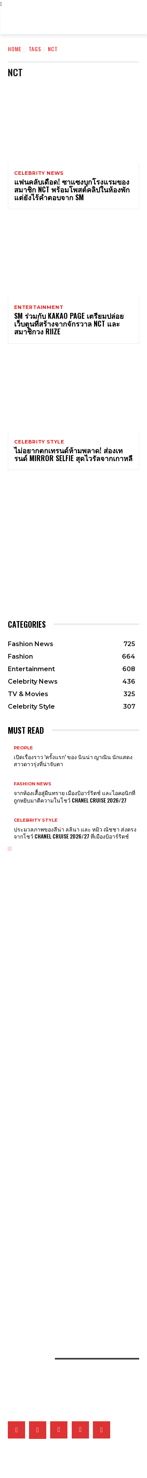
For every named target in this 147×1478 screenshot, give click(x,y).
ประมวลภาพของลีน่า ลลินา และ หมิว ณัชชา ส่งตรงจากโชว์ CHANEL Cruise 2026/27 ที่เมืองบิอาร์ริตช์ (75, 832)
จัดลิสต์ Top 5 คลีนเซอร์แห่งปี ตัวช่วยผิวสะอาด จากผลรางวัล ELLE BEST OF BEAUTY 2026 (71, 1234)
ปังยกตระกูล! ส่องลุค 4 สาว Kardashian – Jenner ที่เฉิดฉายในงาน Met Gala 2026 (72, 979)
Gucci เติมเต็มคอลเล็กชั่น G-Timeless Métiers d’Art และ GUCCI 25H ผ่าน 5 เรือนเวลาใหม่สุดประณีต (70, 1086)
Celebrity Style (39, 442)
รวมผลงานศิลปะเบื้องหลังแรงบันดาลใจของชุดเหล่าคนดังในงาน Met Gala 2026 (73, 945)
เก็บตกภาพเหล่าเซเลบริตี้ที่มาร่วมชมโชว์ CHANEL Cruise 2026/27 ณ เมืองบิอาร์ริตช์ (70, 1144)
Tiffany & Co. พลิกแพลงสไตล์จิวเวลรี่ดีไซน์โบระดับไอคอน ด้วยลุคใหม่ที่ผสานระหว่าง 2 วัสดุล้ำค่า (71, 1053)
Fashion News (32, 784)
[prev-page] (9, 849)
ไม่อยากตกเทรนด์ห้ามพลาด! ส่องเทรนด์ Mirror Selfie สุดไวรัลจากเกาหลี (73, 454)
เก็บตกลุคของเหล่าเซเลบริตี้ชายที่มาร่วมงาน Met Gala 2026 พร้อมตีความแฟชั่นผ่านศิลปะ (68, 962)
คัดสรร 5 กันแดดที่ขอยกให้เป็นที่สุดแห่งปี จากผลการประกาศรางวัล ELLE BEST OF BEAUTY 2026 (71, 1268)
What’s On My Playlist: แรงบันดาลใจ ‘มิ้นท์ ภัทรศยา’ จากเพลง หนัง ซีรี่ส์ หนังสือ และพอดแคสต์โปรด (70, 1177)
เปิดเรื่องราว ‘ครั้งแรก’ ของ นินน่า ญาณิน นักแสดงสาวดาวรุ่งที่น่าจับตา (73, 760)
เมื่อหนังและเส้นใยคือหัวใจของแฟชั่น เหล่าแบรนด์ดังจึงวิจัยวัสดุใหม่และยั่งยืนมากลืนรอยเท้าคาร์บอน (69, 1285)
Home (15, 49)
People (23, 748)
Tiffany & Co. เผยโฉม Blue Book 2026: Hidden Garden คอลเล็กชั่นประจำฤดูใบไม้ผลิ (71, 1070)
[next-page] (11, 849)
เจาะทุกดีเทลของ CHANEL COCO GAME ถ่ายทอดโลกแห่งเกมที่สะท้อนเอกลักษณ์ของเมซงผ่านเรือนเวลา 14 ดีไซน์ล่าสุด (68, 1036)
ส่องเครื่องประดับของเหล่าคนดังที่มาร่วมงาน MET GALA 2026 (63, 914)
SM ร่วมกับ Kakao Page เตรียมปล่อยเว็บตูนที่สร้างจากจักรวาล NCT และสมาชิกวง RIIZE (69, 323)
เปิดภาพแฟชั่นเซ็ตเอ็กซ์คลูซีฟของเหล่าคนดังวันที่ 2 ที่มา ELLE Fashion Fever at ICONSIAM (70, 1302)
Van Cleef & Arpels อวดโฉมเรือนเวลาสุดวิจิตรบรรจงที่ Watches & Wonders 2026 (70, 1019)
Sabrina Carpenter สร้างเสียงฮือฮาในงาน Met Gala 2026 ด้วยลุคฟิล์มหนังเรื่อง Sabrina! (72, 928)
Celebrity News (39, 173)
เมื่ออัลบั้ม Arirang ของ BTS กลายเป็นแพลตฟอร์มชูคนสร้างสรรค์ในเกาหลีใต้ (69, 1160)
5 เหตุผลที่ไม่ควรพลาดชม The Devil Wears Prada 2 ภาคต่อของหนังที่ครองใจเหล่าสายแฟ (72, 1127)
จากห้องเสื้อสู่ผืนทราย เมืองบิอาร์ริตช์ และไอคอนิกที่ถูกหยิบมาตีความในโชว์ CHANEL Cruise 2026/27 (74, 796)
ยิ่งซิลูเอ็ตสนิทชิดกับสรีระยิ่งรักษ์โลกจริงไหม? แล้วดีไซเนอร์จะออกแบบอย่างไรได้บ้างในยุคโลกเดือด (69, 1251)
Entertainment (38, 307)
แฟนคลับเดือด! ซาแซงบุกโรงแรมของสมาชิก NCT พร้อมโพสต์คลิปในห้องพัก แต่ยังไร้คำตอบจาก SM (72, 189)
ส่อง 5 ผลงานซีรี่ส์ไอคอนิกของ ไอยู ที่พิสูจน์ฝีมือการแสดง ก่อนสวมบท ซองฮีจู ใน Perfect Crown (72, 1194)
